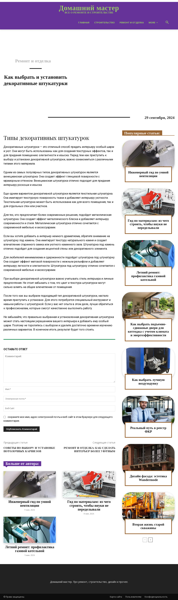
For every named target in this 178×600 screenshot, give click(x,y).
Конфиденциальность (156, 596)
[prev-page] (145, 540)
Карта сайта (116, 596)
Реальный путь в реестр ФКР (148, 429)
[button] (167, 22)
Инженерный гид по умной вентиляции (30, 503)
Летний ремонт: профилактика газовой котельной (29, 549)
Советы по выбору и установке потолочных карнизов (29, 449)
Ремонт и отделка (33, 61)
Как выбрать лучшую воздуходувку (148, 381)
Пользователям (133, 596)
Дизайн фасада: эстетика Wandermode (148, 478)
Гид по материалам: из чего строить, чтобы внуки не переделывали (89, 505)
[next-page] (150, 540)
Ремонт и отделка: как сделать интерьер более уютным (89, 449)
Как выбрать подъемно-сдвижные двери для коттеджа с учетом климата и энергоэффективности (148, 329)
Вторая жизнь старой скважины (148, 526)
